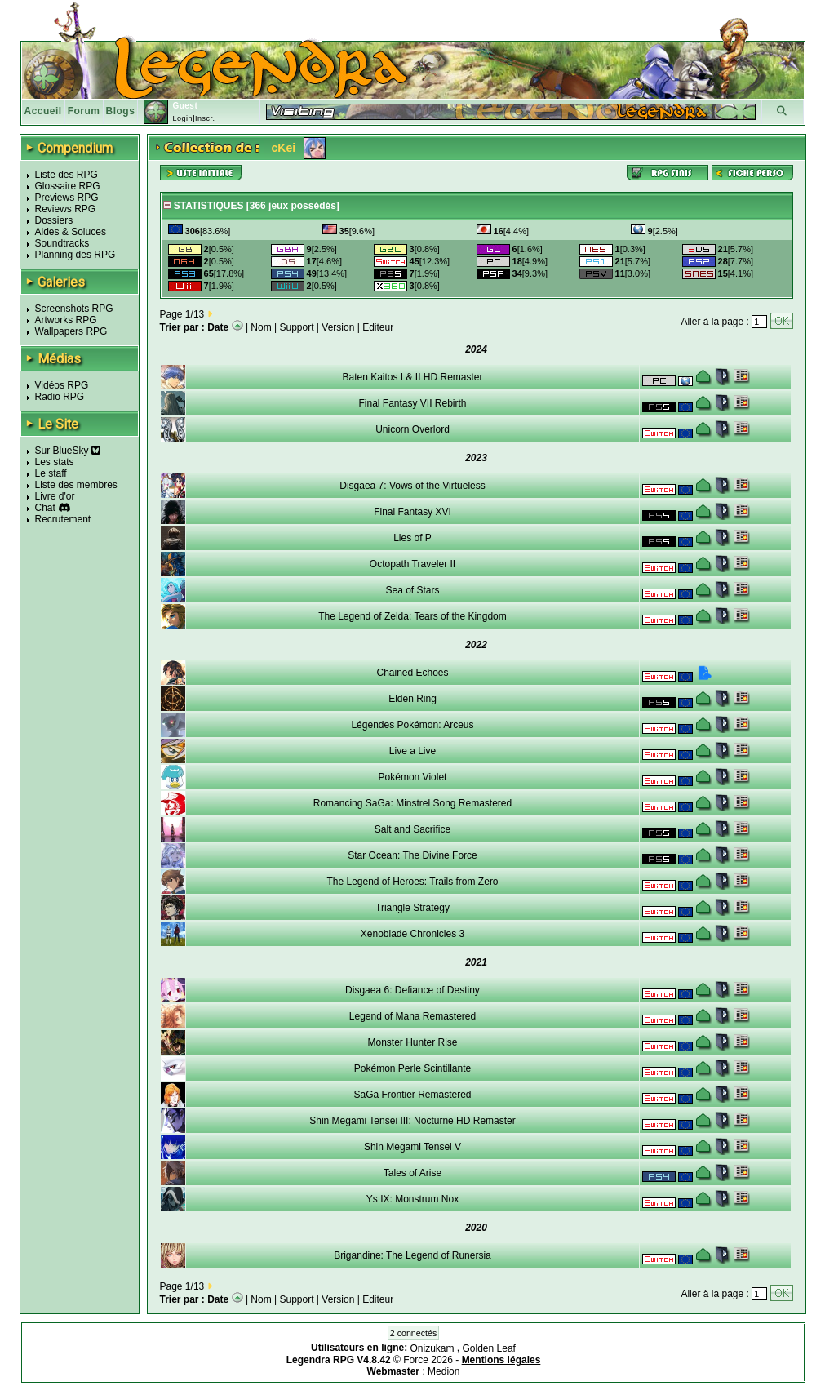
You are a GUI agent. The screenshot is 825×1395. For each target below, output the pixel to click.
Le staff (51, 473)
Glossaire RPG (67, 186)
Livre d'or (55, 496)
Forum (84, 111)
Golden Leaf (489, 1348)
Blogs (120, 111)
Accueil (43, 111)
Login (182, 118)
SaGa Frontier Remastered (412, 1094)
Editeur (377, 327)
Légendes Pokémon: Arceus (412, 725)
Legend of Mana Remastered (412, 1016)
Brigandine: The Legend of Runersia (412, 1255)
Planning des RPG (75, 254)
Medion (443, 1371)
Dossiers (54, 220)
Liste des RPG (66, 174)
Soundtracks (62, 243)
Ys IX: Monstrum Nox (412, 1199)
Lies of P (412, 538)
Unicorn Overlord (412, 429)
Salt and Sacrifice (412, 829)
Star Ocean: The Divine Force (412, 855)
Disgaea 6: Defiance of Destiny (412, 990)
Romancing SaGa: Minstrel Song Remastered (412, 803)
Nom (261, 327)
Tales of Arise (412, 1173)
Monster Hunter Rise (412, 1042)
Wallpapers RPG (71, 331)
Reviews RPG (65, 209)
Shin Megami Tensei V (412, 1147)
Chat (45, 507)
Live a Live (412, 751)
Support (297, 327)
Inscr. (205, 118)
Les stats (54, 462)
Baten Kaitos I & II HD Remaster (412, 377)
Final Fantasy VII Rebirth (412, 403)
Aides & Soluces (70, 232)
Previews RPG (67, 197)
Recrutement (63, 519)
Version (338, 327)
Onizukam (433, 1348)
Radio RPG (60, 396)
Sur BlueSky (67, 450)
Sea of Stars (412, 590)
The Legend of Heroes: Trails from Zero (412, 881)
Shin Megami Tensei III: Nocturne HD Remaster (412, 1120)
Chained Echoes (412, 672)
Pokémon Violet (413, 777)
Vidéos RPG (62, 385)
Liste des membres (76, 485)
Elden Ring (412, 698)
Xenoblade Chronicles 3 (412, 934)
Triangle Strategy (412, 907)
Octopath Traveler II (412, 564)
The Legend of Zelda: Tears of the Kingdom (412, 616)
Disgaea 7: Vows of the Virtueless (412, 485)
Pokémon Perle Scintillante (412, 1068)
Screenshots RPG (74, 308)
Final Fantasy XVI (412, 512)
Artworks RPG (66, 320)
